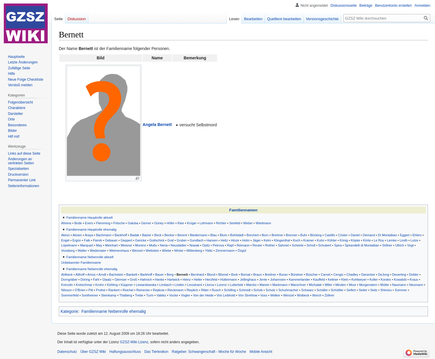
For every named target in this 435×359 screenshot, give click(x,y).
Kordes (386, 279)
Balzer (146, 235)
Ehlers (417, 235)
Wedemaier (98, 250)
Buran (283, 274)
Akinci (65, 235)
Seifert (351, 290)
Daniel (355, 235)
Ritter (205, 290)
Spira (338, 245)
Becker (169, 235)
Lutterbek (236, 284)
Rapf (230, 245)
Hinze (235, 240)
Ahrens (66, 223)
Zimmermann (225, 250)
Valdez (161, 295)
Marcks (251, 284)
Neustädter (178, 245)
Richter (221, 223)
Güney (159, 223)
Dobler (414, 274)
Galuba (133, 223)
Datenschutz (67, 352)
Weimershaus (119, 250)
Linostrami (194, 284)
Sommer (401, 290)
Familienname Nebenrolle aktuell (90, 257)
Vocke (173, 295)
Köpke (355, 240)
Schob (258, 290)
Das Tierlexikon (156, 352)
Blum (223, 235)
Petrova (218, 245)
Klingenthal (282, 240)
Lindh (404, 240)
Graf (170, 240)
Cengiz (338, 274)
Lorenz (222, 284)
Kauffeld (319, 279)
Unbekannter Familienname (81, 262)
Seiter (363, 290)
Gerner (146, 223)
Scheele (298, 245)
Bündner (297, 274)
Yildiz (209, 250)
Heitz (224, 240)
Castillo (329, 235)
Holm (246, 240)
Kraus (414, 279)
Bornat (245, 274)
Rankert (114, 290)
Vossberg (68, 250)
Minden (340, 284)
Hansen (212, 240)
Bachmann (103, 235)
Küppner (127, 284)
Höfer (171, 223)
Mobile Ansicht (261, 352)
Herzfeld (211, 279)
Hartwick (173, 279)
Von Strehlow (247, 295)
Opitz (206, 245)
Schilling (230, 290)
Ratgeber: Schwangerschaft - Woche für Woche (209, 352)
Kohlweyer (359, 279)
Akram (77, 235)
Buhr (303, 235)
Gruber (182, 240)
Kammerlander (299, 279)
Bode (78, 223)
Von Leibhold (225, 295)
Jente (263, 279)
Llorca (209, 284)
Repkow (158, 290)
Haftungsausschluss (125, 352)
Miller (328, 284)
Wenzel (137, 250)
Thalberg (125, 295)
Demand (369, 235)
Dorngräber (69, 279)
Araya (89, 235)
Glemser (120, 279)
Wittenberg (194, 250)
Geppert (126, 240)
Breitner (270, 274)
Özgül (242, 250)
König (344, 240)
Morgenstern (368, 284)
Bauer (159, 274)
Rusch (216, 290)
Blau (213, 235)
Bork (234, 274)
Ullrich (399, 245)
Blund (211, 274)
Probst (100, 290)
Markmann (280, 284)
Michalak (315, 284)
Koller (373, 279)
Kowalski (400, 279)
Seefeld (234, 223)
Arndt (102, 274)
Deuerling (399, 274)
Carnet (325, 274)
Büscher (312, 274)
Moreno (140, 245)
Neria (164, 245)
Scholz (270, 290)
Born (265, 235)
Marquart (86, 245)
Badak (134, 235)
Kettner (333, 279)
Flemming (103, 223)
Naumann (399, 284)
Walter (82, 250)
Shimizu (386, 290)
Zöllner (329, 295)
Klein (344, 279)
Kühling (112, 284)
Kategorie (69, 311)
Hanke (159, 279)
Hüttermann (228, 279)
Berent (182, 235)
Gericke (140, 240)
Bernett (182, 274)
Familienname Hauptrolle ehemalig (91, 229)
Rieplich (192, 290)
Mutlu (153, 245)
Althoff (80, 274)
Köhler (332, 240)
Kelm (267, 240)
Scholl (311, 245)
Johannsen (278, 279)
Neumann (416, 284)
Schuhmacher (288, 290)
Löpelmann (69, 245)
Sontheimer (90, 295)
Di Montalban (387, 235)
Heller (198, 279)
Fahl (96, 279)
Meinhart (111, 245)
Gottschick (156, 240)
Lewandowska (146, 284)
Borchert (253, 235)
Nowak (194, 245)
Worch (316, 295)
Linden (179, 284)
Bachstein (116, 274)
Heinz (187, 279)
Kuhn (320, 240)
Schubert (324, 245)
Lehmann (206, 223)
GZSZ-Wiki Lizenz (134, 342)
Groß (133, 279)
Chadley (352, 274)
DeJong (383, 274)
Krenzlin (67, 284)
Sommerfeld (70, 295)
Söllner (387, 245)
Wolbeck (303, 295)
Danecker (368, 274)
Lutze (414, 240)
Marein (264, 284)
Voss (263, 295)
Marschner (298, 284)
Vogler (185, 295)
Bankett (131, 274)
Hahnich (146, 279)
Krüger (192, 223)
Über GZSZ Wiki (93, 352)
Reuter (257, 245)
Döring (85, 279)
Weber (247, 223)
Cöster (343, 235)
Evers (89, 223)
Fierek (97, 240)
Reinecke (143, 290)
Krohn (99, 284)
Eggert (405, 235)
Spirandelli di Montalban (362, 245)
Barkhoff (146, 274)
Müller (384, 284)
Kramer (308, 240)
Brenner (291, 235)
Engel (65, 240)
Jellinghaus (248, 279)
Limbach (165, 284)
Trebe (139, 295)
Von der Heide (203, 295)
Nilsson (66, 290)
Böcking (315, 235)
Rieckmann (175, 290)
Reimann (243, 245)
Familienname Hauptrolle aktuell (89, 217)
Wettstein (152, 250)
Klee (181, 223)
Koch (296, 240)
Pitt (90, 290)
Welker (275, 295)
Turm (150, 295)
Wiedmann (263, 223)
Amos (91, 274)
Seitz (373, 290)
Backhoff (120, 235)
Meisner (126, 245)
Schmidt (245, 290)
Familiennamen (243, 210)
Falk (87, 240)
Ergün (76, 240)
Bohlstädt (237, 235)
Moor (352, 284)
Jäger (256, 240)
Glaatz (106, 279)
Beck (157, 235)
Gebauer (111, 240)
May (99, 245)
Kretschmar (84, 284)
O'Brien (80, 290)
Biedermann (198, 235)
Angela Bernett (157, 124)
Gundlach (196, 240)
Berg (170, 274)
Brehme (277, 235)
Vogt (410, 245)
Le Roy (379, 240)
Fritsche (119, 223)
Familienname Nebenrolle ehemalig (91, 269)
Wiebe (166, 250)
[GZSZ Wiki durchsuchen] (386, 18)
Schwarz (307, 290)
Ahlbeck (67, 274)
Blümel (223, 274)
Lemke (392, 240)
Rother (270, 245)
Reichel (128, 290)
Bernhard (197, 274)
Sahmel (283, 245)
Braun (257, 274)
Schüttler (337, 290)
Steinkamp (108, 295)
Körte (367, 240)
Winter (178, 250)
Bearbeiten (253, 19)
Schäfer (322, 290)
